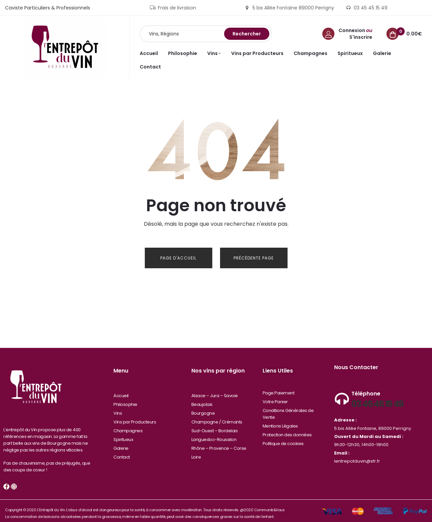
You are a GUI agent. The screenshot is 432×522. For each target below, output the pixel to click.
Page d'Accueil (178, 258)
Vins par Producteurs (134, 417)
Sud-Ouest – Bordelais (214, 425)
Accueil (121, 390)
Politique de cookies (283, 438)
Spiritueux (123, 434)
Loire (196, 452)
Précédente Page (254, 258)
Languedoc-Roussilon (214, 434)
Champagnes (127, 425)
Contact (121, 452)
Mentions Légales (280, 421)
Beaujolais (202, 399)
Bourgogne (203, 408)
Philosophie (125, 399)
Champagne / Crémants (216, 417)
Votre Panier (275, 396)
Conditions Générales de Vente (288, 408)
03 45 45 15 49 (377, 399)
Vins (117, 408)
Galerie (121, 443)
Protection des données (287, 430)
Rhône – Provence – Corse (218, 443)
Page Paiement (279, 388)
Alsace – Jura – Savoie (214, 390)
